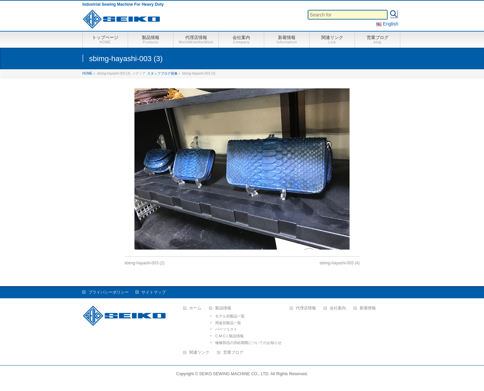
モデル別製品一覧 (230, 316)
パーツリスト (226, 329)
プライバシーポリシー (108, 292)
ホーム (195, 308)
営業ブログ (233, 352)
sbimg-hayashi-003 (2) (144, 263)
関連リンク (199, 352)
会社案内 (338, 308)
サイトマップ (154, 292)
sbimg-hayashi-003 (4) (340, 263)
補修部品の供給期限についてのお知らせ (248, 343)
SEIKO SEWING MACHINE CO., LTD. (234, 374)
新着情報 (368, 308)
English (387, 24)
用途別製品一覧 (228, 323)
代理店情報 (306, 308)
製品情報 (223, 308)
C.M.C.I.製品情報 (229, 336)
